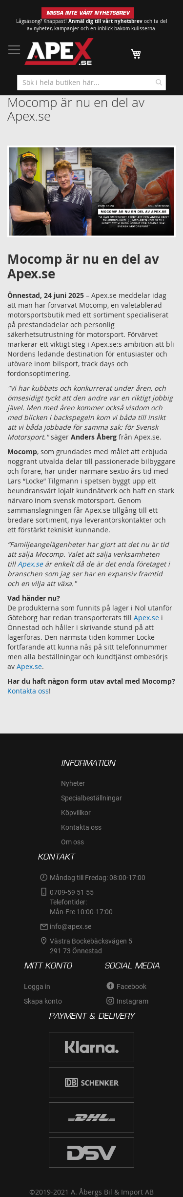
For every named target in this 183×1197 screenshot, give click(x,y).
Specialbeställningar (91, 798)
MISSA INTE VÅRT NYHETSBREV (87, 13)
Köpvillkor (76, 813)
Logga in (37, 986)
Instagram (132, 1001)
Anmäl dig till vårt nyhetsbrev (105, 21)
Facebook (131, 986)
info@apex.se (70, 926)
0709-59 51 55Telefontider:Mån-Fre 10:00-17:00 (81, 902)
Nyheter (73, 783)
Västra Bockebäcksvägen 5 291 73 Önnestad (92, 946)
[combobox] (91, 82)
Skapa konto (43, 1001)
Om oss (72, 842)
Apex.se (146, 617)
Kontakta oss (28, 690)
